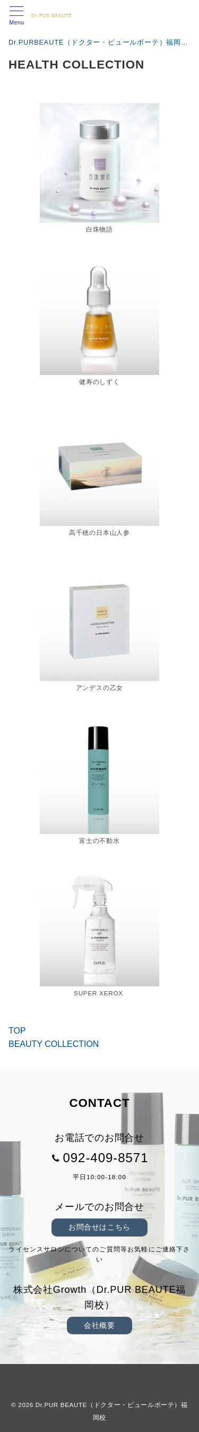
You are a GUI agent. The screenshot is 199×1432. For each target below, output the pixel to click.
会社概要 (99, 1325)
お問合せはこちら (99, 1227)
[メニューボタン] (16, 15)
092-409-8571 (105, 1157)
